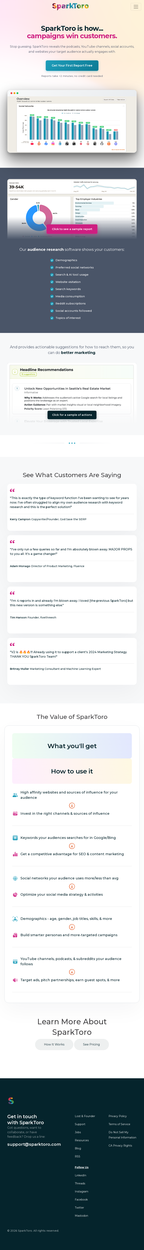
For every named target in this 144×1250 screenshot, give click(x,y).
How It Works (54, 1044)
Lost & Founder (85, 1116)
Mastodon (81, 1215)
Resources (82, 1140)
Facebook (81, 1199)
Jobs (78, 1132)
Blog (78, 1148)
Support (80, 1124)
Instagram (81, 1191)
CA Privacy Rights (120, 1145)
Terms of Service (119, 1124)
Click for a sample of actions (72, 415)
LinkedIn (80, 1175)
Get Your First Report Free (72, 65)
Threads (80, 1183)
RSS (77, 1156)
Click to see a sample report (72, 229)
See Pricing (91, 1044)
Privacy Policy (118, 1116)
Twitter (79, 1207)
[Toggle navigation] (136, 6)
